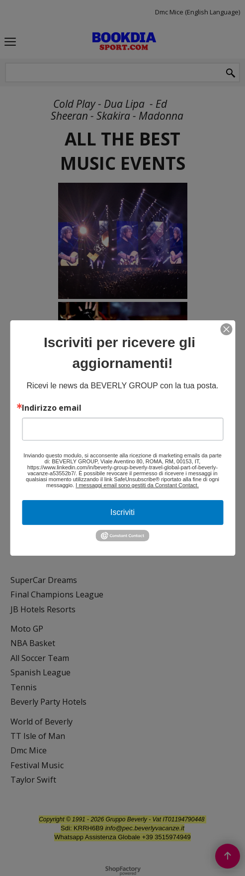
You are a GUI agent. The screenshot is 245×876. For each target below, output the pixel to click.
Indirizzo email (52, 408)
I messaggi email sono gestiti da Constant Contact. (137, 485)
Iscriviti (122, 512)
